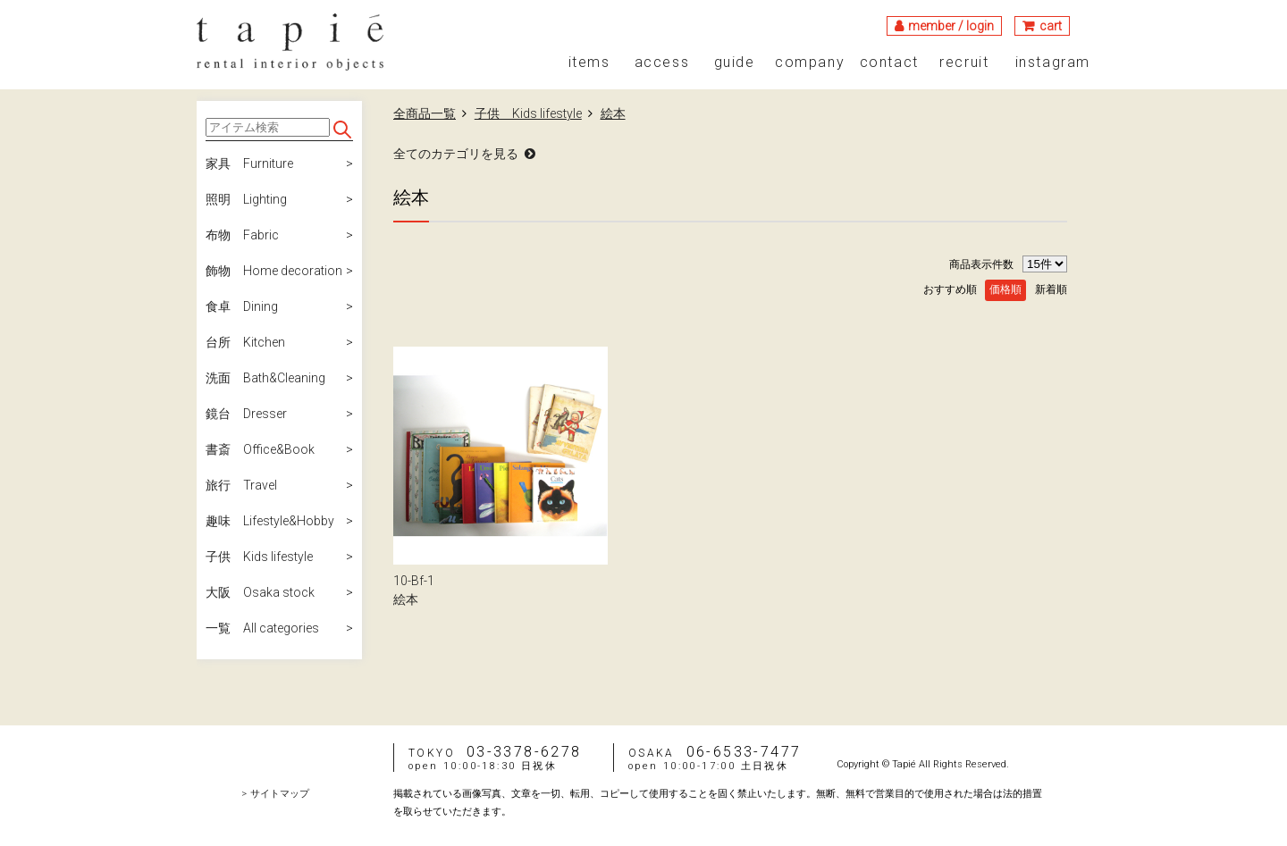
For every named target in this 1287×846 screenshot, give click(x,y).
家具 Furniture (249, 163)
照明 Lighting (246, 199)
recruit (963, 62)
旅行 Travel (241, 485)
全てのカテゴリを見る (455, 154)
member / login (951, 26)
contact (889, 62)
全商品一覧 (424, 113)
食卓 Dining (242, 306)
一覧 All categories (262, 628)
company (810, 62)
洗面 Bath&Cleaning (265, 378)
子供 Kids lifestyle (259, 556)
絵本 (613, 113)
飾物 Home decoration (274, 271)
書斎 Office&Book (260, 449)
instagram (1052, 62)
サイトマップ (279, 794)
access (662, 62)
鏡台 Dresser (246, 413)
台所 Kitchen (245, 342)
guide (734, 62)
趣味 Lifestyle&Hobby (270, 521)
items (589, 62)
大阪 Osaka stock (260, 592)
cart (1050, 26)
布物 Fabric (242, 235)
